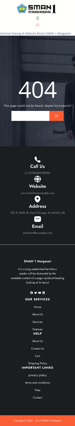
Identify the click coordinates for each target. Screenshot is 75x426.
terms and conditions (37, 383)
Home (37, 307)
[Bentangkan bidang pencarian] (37, 25)
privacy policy (37, 375)
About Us (37, 314)
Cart (37, 356)
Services (38, 322)
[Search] (56, 116)
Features (37, 329)
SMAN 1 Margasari (37, 261)
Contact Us (37, 349)
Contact (37, 398)
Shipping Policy (37, 363)
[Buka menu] (37, 18)
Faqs (37, 390)
